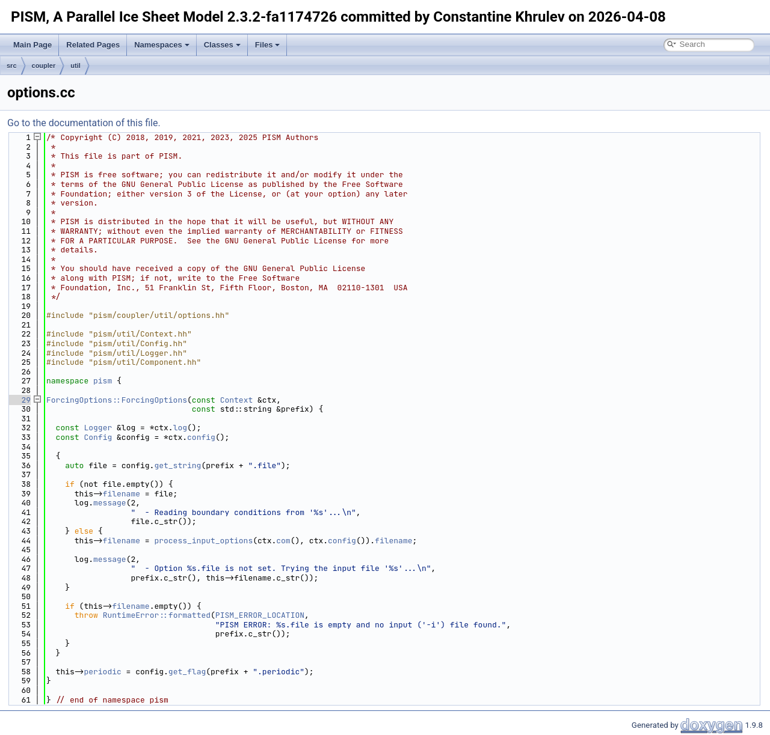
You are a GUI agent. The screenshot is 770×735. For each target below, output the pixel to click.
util (75, 65)
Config (98, 437)
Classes (222, 44)
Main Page (32, 44)
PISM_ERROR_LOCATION (259, 615)
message (109, 503)
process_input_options (203, 540)
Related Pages (93, 44)
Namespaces (161, 44)
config (201, 437)
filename (121, 494)
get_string (177, 465)
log (180, 427)
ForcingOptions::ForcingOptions (116, 400)
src (12, 65)
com (283, 540)
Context (236, 400)
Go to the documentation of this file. (84, 123)
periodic (102, 671)
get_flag (187, 671)
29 (19, 400)
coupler (44, 65)
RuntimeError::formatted (157, 615)
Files (267, 44)
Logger (98, 427)
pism (102, 381)
